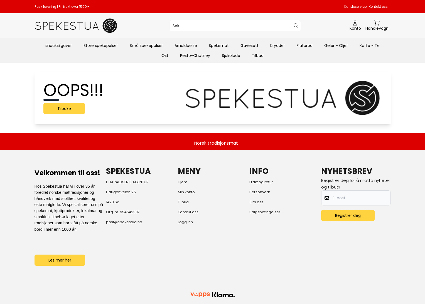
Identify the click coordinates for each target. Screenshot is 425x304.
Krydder (277, 45)
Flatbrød (305, 45)
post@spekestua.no (124, 222)
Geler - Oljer (336, 45)
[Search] (296, 25)
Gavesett (249, 45)
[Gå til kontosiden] (355, 25)
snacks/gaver (58, 45)
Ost (164, 55)
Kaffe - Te (370, 45)
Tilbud (258, 55)
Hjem (182, 182)
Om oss (256, 202)
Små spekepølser (146, 45)
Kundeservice (355, 6)
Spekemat (219, 45)
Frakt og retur (261, 182)
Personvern (259, 192)
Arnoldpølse (186, 45)
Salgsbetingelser (264, 212)
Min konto (186, 192)
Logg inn (185, 222)
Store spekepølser (100, 45)
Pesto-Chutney (195, 55)
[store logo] (76, 25)
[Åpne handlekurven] (377, 25)
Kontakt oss (378, 6)
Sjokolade (231, 55)
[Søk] (235, 25)
